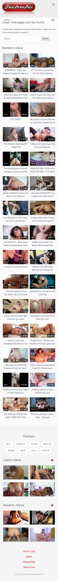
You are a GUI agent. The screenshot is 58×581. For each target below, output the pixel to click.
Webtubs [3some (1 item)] (11, 450)
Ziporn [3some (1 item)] (8, 444)
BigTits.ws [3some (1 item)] (47, 444)
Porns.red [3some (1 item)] (45, 450)
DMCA (29, 557)
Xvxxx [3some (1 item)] (33, 450)
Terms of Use (29, 567)
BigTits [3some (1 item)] (23, 450)
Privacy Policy (29, 562)
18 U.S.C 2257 (29, 551)
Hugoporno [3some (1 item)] (20, 444)
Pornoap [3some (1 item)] (34, 444)
